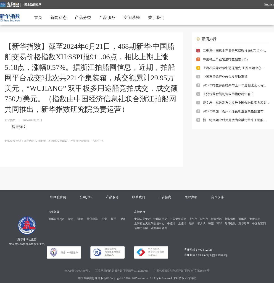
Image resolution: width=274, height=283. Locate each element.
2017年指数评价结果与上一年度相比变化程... (234, 85)
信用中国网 (141, 228)
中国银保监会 (178, 219)
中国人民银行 (142, 219)
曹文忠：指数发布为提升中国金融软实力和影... (236, 102)
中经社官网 (58, 197)
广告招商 (164, 197)
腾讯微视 (92, 219)
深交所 (204, 219)
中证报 (171, 223)
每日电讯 (230, 223)
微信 (71, 219)
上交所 (193, 219)
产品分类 (83, 17)
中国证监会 (160, 219)
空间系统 (132, 17)
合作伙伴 (217, 197)
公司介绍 (86, 197)
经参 (192, 223)
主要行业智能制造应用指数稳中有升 (228, 94)
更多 (123, 219)
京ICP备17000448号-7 (77, 270)
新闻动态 (58, 17)
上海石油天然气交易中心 (149, 223)
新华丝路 (216, 219)
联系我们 (138, 197)
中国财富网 (259, 223)
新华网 (242, 219)
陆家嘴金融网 (159, 228)
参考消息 (254, 219)
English (269, 4)
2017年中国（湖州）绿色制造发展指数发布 (233, 111)
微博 (80, 219)
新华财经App (56, 219)
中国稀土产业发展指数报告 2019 (225, 59)
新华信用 (230, 219)
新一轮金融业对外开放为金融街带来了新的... (234, 120)
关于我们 (156, 17)
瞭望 (211, 223)
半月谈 (201, 223)
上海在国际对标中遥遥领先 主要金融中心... (233, 68)
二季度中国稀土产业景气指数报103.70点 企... (234, 50)
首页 (38, 17)
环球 (219, 223)
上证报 (182, 223)
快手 (113, 219)
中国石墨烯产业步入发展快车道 (225, 76)
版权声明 (191, 197)
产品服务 (107, 17)
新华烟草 (243, 223)
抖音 (104, 219)
